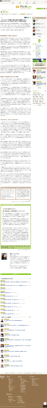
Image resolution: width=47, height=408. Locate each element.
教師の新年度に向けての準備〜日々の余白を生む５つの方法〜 (13, 365)
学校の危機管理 (38, 53)
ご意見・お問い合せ (20, 401)
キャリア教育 (3, 29)
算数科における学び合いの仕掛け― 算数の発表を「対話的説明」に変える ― (15, 351)
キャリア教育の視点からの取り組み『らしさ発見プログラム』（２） (10, 299)
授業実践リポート (11, 388)
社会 (37, 99)
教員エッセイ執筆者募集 (21, 402)
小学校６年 (34, 98)
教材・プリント (34, 382)
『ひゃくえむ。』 (38, 30)
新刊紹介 (10, 382)
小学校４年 (43, 103)
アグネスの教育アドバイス (14, 14)
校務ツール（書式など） (35, 385)
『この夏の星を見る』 (39, 33)
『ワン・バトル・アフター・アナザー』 (41, 27)
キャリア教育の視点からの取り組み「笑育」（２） (7, 313)
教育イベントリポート (12, 386)
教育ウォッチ (11, 381)
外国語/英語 (41, 101)
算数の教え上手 (38, 52)
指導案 (33, 380)
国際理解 (36, 101)
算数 (39, 94)
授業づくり (39, 93)
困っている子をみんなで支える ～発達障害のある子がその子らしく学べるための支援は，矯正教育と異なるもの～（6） (17, 346)
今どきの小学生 (23, 391)
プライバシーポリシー (20, 373)
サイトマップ (40, 373)
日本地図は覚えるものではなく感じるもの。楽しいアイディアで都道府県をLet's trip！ (13, 285)
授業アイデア (34, 381)
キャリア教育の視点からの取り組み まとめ (7, 296)
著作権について (13, 373)
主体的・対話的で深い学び (37, 103)
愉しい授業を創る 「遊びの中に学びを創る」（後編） (12, 356)
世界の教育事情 (38, 54)
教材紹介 (10, 383)
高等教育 (19, 29)
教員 (33, 101)
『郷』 (37, 20)
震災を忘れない (30, 14)
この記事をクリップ (10, 274)
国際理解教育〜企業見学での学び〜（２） (6, 292)
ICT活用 (42, 94)
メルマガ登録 (19, 397)
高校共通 (16, 29)
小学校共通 (7, 29)
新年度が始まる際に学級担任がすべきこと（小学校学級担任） (41, 72)
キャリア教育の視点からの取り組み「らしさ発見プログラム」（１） (10, 303)
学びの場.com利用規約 (27, 373)
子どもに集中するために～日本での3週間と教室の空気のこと (13, 320)
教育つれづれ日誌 (5, 14)
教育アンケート (11, 397)
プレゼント (10, 401)
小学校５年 (40, 96)
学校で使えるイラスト (35, 383)
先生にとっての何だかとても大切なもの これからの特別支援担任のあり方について (17, 325)
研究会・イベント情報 (12, 400)
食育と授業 (10, 389)
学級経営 (36, 96)
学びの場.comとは (7, 373)
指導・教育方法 (35, 94)
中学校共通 (12, 29)
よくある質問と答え (34, 373)
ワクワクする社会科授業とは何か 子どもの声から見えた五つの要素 (14, 330)
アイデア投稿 (19, 398)
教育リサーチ (11, 390)
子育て (40, 99)
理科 (43, 99)
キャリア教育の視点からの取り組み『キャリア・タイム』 (9, 306)
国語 (33, 96)
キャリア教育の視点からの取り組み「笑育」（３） (7, 310)
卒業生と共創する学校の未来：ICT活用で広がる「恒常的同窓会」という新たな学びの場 (13, 281)
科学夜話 (37, 55)
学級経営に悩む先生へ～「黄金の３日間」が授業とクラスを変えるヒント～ (41, 84)
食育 (38, 98)
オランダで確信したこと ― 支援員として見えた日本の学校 (13, 361)
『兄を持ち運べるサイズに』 (40, 23)
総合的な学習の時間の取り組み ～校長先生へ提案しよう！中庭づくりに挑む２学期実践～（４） (17, 340)
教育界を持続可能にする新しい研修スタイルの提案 (41, 78)
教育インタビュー (11, 380)
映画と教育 (23, 14)
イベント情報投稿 (20, 400)
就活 (23, 29)
